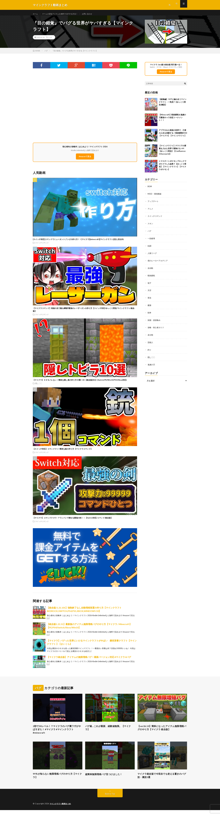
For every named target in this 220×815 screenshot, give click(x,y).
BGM (150, 189)
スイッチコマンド (42, 245)
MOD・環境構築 (155, 196)
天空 (150, 291)
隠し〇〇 (38, 386)
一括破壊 (151, 240)
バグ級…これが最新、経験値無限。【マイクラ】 (109, 731)
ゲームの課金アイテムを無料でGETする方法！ (63, 14)
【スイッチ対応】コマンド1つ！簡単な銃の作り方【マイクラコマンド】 (62, 452)
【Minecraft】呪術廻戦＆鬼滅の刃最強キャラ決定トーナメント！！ (172, 120)
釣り (150, 350)
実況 (150, 299)
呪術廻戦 (151, 277)
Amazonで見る (85, 159)
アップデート (153, 204)
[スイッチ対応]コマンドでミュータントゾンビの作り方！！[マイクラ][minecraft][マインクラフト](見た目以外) (78, 242)
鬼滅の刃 (151, 365)
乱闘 (150, 248)
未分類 (150, 335)
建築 (150, 306)
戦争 (150, 313)
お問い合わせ (95, 14)
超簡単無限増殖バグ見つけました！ (106, 778)
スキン (150, 226)
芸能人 (150, 343)
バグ (50, 40)
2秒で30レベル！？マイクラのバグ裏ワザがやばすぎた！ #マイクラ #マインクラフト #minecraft (57, 733)
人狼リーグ (152, 255)
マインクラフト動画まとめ (61, 809)
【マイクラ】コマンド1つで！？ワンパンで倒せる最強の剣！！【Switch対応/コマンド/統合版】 (73, 520)
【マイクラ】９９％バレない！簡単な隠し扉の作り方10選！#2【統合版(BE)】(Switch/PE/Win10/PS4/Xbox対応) (80, 383)
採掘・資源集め (154, 321)
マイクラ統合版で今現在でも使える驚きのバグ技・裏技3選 (162, 780)
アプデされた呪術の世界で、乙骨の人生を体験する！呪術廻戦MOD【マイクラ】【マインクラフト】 (173, 136)
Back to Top (110, 799)
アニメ (150, 211)
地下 (150, 284)
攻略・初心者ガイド (156, 328)
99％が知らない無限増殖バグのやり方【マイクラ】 (55, 780)
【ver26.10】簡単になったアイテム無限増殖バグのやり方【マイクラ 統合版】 (162, 731)
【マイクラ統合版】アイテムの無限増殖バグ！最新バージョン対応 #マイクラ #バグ (89, 659)
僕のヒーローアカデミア (158, 262)
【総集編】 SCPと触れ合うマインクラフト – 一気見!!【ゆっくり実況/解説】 (172, 105)
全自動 (150, 270)
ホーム (36, 14)
